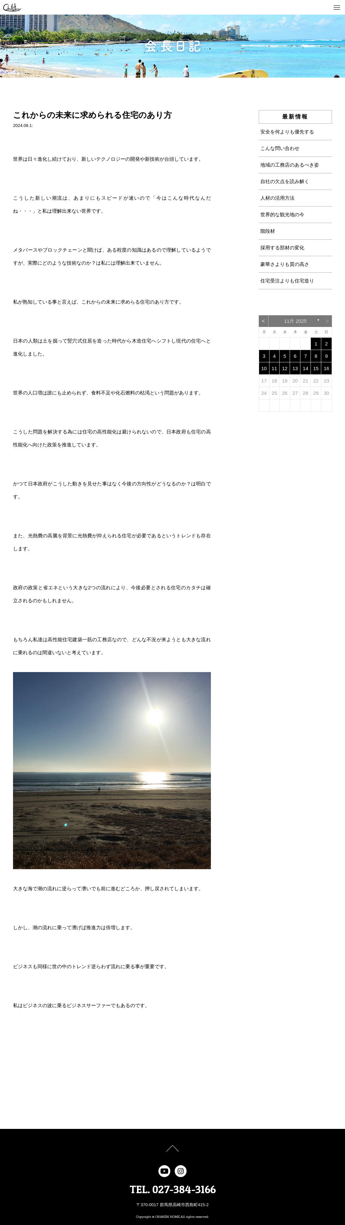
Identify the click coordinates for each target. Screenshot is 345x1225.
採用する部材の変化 (282, 247)
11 (274, 368)
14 (305, 368)
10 (264, 368)
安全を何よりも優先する (287, 131)
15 (316, 368)
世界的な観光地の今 (282, 214)
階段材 (267, 231)
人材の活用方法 (277, 198)
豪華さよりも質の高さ (284, 264)
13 (295, 368)
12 (285, 368)
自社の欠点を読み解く (284, 181)
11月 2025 (295, 321)
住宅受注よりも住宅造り (287, 280)
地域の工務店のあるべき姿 (289, 165)
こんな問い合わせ (279, 148)
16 (326, 368)
